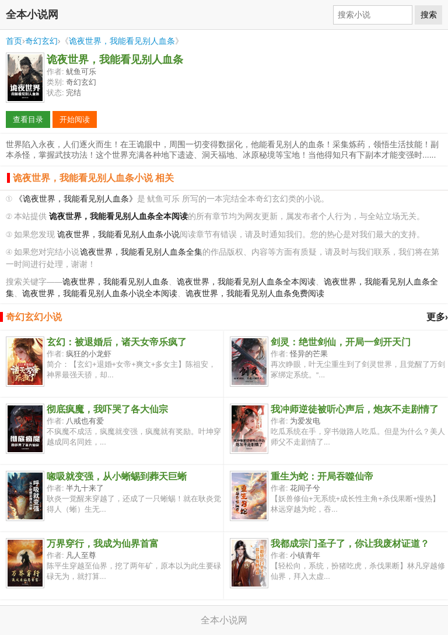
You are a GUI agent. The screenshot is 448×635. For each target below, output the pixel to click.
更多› (437, 317)
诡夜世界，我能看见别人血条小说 (118, 234)
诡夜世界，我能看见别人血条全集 (141, 252)
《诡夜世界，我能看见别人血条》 (76, 199)
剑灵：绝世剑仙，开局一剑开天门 (341, 342)
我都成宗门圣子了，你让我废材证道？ (350, 544)
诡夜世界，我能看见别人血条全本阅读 (246, 281)
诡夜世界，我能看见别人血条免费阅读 (255, 293)
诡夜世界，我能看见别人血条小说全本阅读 (99, 293)
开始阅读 (75, 119)
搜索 (429, 14)
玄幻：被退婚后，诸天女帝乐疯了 (117, 342)
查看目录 (28, 119)
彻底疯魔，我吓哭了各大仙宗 (107, 409)
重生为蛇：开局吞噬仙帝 (322, 476)
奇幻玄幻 (41, 41)
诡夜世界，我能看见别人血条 (122, 41)
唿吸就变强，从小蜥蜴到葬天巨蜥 (117, 476)
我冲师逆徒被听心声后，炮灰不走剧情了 (355, 409)
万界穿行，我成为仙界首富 (103, 544)
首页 (14, 41)
